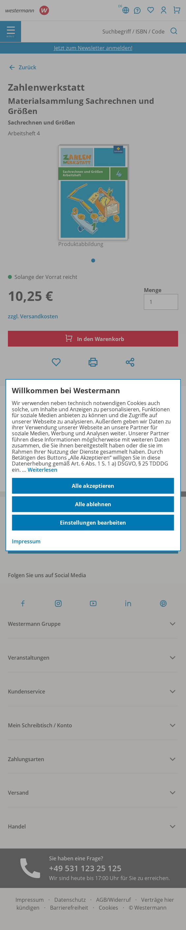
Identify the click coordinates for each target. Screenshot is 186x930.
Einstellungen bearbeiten (93, 522)
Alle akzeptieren (93, 485)
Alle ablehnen (93, 504)
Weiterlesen (42, 469)
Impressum (26, 541)
